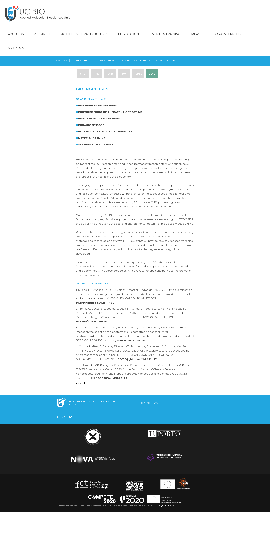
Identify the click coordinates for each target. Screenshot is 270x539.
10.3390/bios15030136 (91, 348)
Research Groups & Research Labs (95, 57)
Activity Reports (165, 57)
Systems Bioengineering (97, 171)
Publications (129, 29)
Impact (196, 29)
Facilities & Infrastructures (84, 29)
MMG (96, 71)
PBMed (138, 71)
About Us (16, 29)
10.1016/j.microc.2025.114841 (95, 330)
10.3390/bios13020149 (111, 405)
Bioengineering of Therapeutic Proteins (110, 139)
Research (42, 29)
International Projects (135, 57)
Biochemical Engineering (97, 132)
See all (80, 410)
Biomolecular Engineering (99, 145)
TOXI (124, 71)
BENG (152, 71)
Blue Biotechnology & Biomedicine (105, 158)
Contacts (146, 430)
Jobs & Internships (227, 29)
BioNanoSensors (91, 152)
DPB (110, 71)
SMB (82, 71)
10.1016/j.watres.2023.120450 (125, 367)
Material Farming (92, 165)
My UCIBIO (16, 44)
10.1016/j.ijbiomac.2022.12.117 (136, 386)
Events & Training (165, 29)
